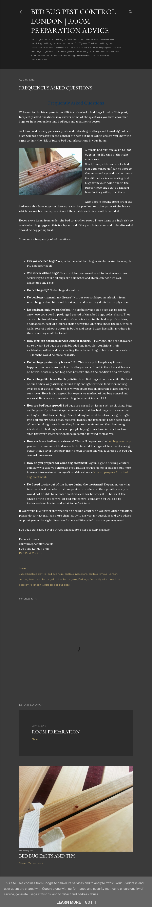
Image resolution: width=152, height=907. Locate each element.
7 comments (35, 863)
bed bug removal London (102, 573)
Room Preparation (56, 732)
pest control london (30, 584)
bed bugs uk (70, 579)
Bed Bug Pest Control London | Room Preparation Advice (73, 21)
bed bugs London (52, 579)
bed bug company (119, 441)
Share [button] (22, 568)
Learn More (69, 902)
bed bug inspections (76, 573)
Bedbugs (83, 579)
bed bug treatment (30, 579)
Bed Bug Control (37, 573)
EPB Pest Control (30, 553)
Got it (91, 902)
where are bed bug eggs (55, 584)
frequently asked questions (105, 579)
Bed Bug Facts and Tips (47, 856)
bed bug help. (55, 573)
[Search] (130, 11)
